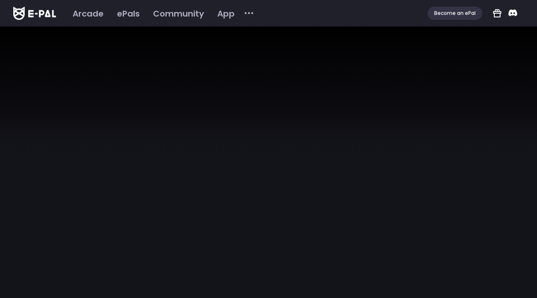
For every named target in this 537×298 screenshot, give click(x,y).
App (226, 13)
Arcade (88, 13)
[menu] (160, 13)
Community (178, 13)
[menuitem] (88, 13)
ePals (128, 13)
